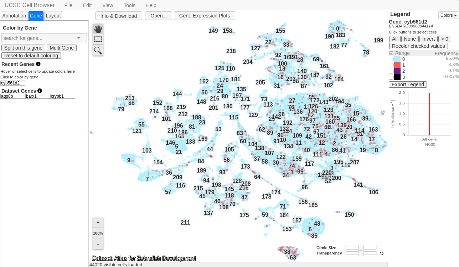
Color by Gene (20, 27)
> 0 (444, 39)
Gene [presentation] (36, 16)
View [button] (107, 5)
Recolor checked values (418, 46)
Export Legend (408, 84)
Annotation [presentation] (14, 16)
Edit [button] (87, 5)
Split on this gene (23, 48)
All (395, 39)
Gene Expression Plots (204, 16)
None (410, 39)
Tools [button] (129, 5)
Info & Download (118, 16)
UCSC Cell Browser (30, 5)
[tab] (14, 15)
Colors (448, 15)
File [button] (68, 5)
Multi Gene (62, 48)
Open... (158, 16)
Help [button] (151, 5)
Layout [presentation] (53, 16)
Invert (428, 39)
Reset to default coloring (31, 55)
